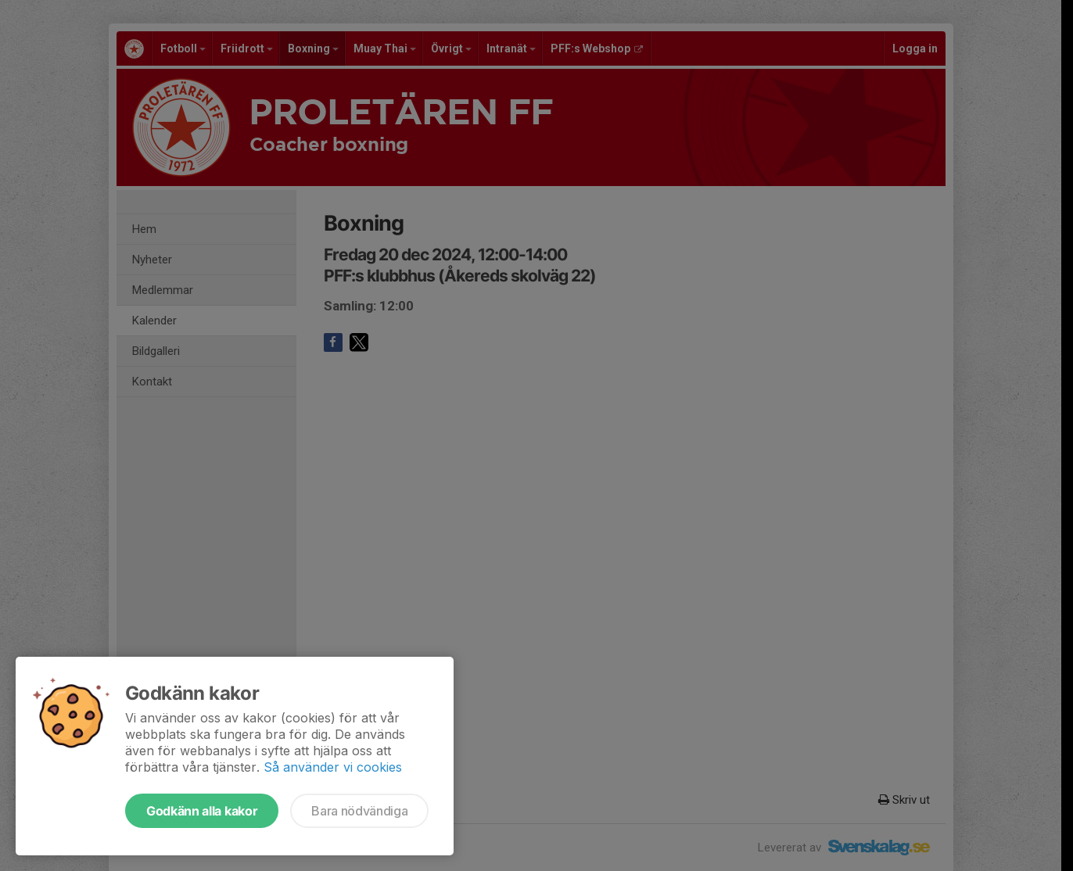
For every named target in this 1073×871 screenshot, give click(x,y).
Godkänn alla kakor (201, 811)
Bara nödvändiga (359, 811)
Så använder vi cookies (333, 767)
